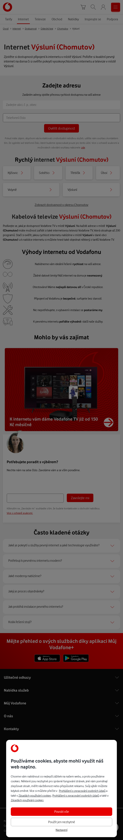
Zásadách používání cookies (34, 795)
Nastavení (61, 830)
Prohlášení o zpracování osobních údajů (82, 791)
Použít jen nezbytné (61, 822)
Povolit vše (61, 812)
